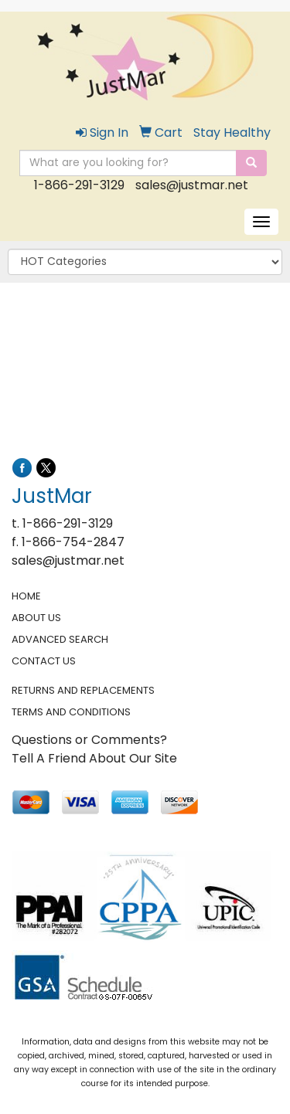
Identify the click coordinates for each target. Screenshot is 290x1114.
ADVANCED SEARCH (60, 639)
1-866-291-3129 (79, 185)
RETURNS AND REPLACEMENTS (83, 690)
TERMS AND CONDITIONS (71, 712)
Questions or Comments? (89, 740)
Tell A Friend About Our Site (94, 758)
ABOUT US (36, 617)
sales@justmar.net (191, 185)
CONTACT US (44, 661)
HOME (26, 596)
